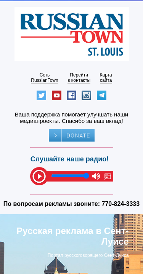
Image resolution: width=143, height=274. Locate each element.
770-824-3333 (121, 204)
